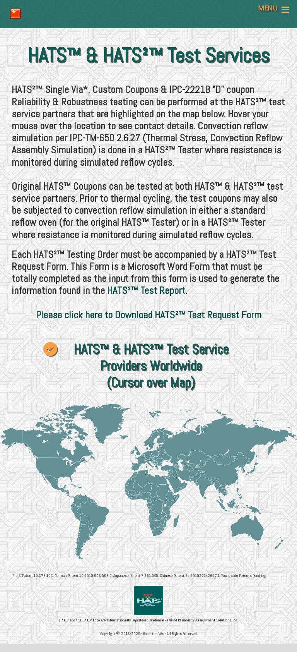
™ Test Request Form (219, 315)
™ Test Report (158, 290)
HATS (117, 290)
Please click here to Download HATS (105, 315)
